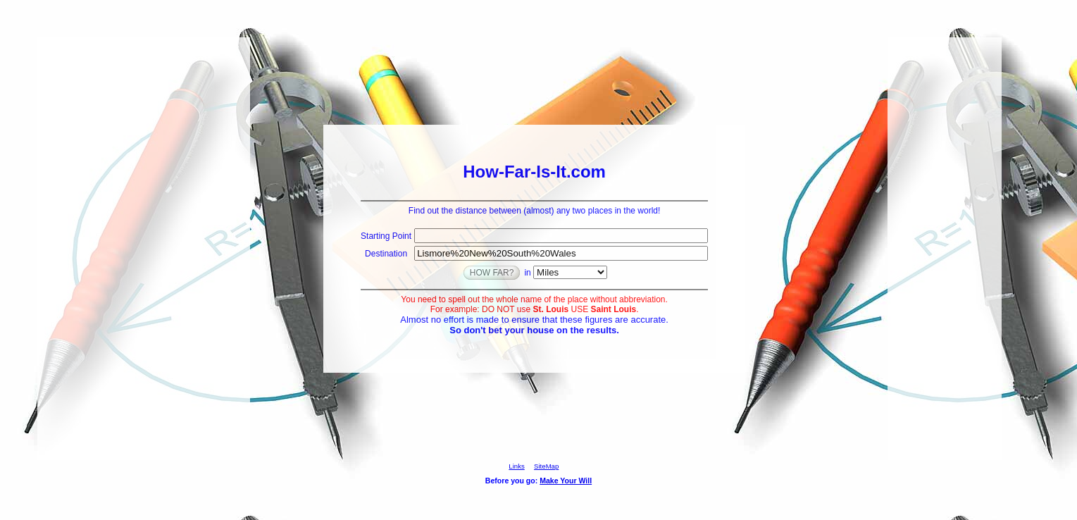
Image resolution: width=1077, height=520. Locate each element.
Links (516, 466)
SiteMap (546, 466)
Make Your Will (566, 480)
